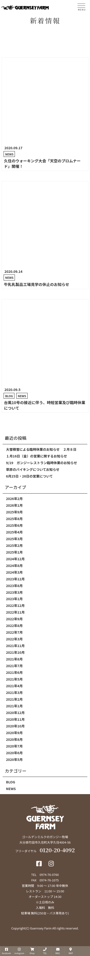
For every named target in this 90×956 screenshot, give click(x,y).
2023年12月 (15, 579)
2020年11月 (15, 719)
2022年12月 (15, 605)
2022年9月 (14, 618)
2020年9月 (14, 732)
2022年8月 (14, 625)
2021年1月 (14, 705)
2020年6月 (14, 752)
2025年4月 (14, 532)
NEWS (9, 154)
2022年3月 (14, 639)
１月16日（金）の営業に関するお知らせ (36, 456)
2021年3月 (14, 692)
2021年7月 (14, 665)
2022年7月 (14, 632)
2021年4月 (14, 685)
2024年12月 (15, 558)
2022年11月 (15, 612)
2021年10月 (15, 652)
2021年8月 (14, 659)
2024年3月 (14, 572)
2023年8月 (14, 585)
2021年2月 (14, 699)
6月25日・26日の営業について (29, 476)
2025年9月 (14, 512)
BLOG (9, 396)
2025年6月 (14, 525)
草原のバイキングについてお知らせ (32, 469)
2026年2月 (14, 498)
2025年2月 (14, 545)
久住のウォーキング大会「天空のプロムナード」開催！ (42, 163)
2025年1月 (14, 552)
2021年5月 (14, 679)
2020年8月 (14, 739)
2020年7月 (14, 746)
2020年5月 (14, 759)
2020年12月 (15, 712)
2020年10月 (15, 726)
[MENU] (81, 6)
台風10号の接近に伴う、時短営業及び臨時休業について (44, 405)
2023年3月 (14, 592)
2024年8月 (14, 565)
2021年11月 (15, 645)
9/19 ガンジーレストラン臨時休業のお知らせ (41, 462)
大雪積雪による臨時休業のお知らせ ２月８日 (41, 449)
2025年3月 (14, 538)
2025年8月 (14, 518)
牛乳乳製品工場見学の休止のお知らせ (36, 284)
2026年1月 (14, 505)
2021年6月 (14, 672)
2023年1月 (14, 598)
